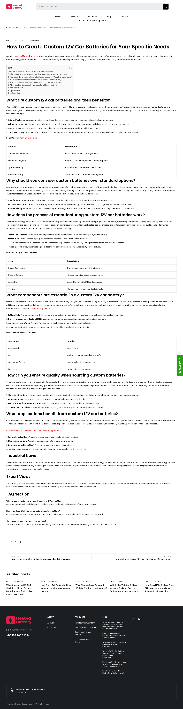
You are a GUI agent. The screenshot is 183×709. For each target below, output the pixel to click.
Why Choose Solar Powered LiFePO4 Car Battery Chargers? (91, 587)
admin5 (35, 40)
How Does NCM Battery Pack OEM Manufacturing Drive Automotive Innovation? (159, 588)
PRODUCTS (80, 617)
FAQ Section (15, 93)
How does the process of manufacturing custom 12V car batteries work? (41, 77)
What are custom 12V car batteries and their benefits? (32, 71)
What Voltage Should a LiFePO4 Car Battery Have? (113, 672)
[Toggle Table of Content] (69, 68)
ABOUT (50, 617)
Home (8, 28)
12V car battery (36, 308)
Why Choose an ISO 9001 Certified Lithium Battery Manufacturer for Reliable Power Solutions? (19, 590)
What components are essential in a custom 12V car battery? (36, 80)
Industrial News (16, 88)
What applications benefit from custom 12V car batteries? (34, 85)
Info (17, 28)
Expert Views (15, 90)
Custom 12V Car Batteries (28, 138)
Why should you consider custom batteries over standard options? (38, 74)
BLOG (105, 617)
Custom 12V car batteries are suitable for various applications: (33, 430)
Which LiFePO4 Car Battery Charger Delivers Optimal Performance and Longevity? (125, 588)
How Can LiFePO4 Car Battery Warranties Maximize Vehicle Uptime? (56, 588)
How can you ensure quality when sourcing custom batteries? (36, 82)
